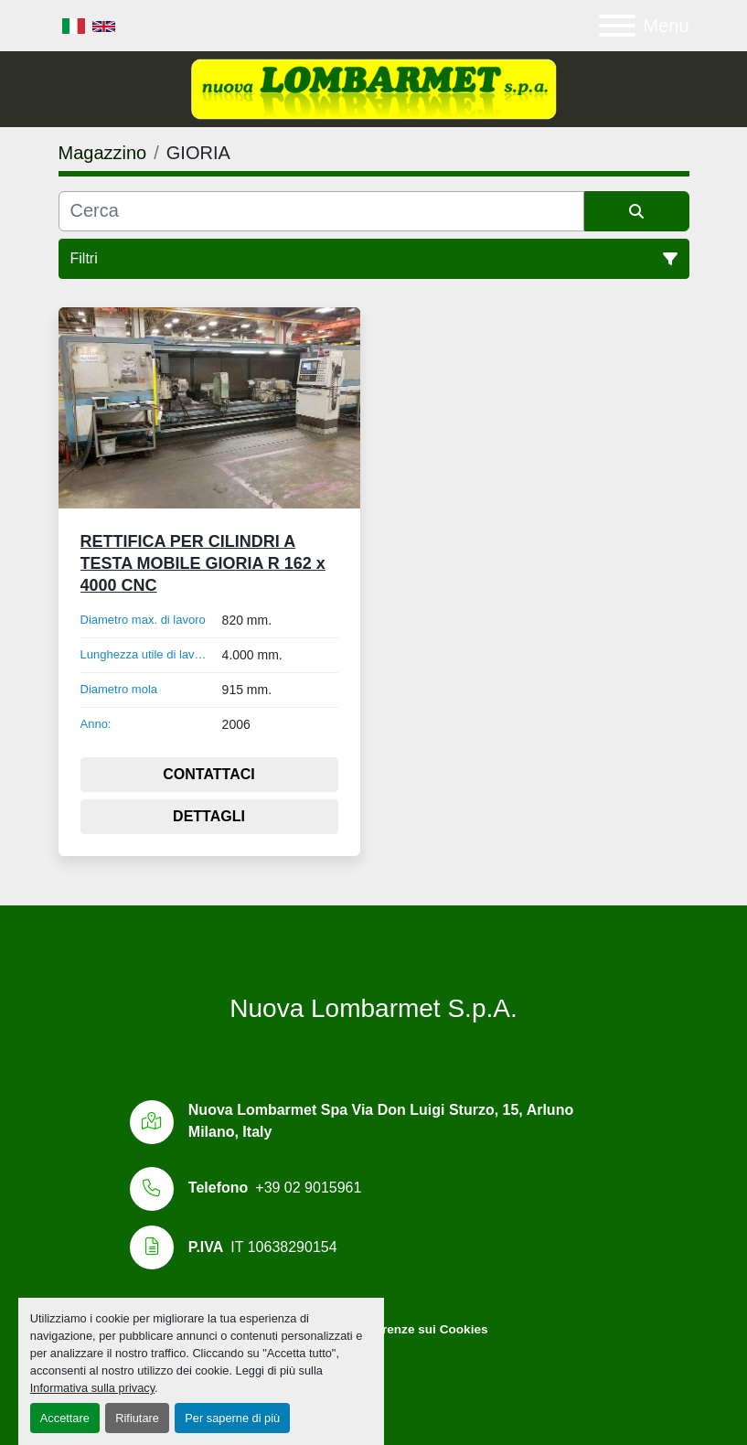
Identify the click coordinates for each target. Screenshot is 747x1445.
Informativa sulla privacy (92, 1388)
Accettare (65, 1418)
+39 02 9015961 (308, 1187)
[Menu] (617, 26)
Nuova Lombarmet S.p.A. (373, 1008)
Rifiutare (137, 1418)
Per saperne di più (232, 1418)
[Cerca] (321, 211)
